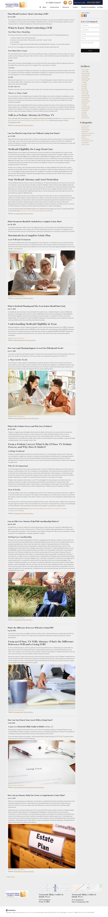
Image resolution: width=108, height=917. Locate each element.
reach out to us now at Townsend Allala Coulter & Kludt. (36, 211)
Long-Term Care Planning (88, 133)
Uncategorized (18, 125)
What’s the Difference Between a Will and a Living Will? (30, 628)
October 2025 (85, 77)
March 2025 (84, 90)
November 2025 (85, 75)
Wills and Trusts (29, 787)
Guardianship (18, 620)
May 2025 (84, 86)
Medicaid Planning (19, 340)
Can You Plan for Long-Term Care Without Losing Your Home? (34, 133)
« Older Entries (10, 877)
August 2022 (85, 110)
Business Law (85, 127)
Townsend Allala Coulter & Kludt (30, 727)
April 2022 (84, 114)
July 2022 (84, 112)
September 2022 (86, 108)
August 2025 (85, 80)
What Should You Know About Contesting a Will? (28, 14)
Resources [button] (66, 7)
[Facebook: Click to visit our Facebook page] (65, 3)
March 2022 (84, 116)
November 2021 (85, 117)
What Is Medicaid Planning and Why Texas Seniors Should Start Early (36, 306)
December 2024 (85, 95)
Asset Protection (19, 787)
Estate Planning (18, 871)
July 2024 (84, 105)
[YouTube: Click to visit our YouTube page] (70, 3)
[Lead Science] (10, 910)
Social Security (85, 139)
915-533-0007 (59, 736)
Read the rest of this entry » (16, 296)
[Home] (40, 7)
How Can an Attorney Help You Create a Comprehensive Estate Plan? (36, 795)
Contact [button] (75, 7)
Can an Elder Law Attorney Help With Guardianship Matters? (33, 521)
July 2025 (84, 82)
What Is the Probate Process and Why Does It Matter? (30, 426)
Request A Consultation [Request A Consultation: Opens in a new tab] (88, 7)
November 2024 (85, 97)
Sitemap (27, 912)
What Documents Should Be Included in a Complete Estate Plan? (35, 221)
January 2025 (85, 93)
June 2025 (84, 84)
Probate (83, 137)
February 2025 (85, 92)
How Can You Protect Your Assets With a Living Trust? (30, 720)
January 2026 (85, 71)
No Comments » (29, 125)
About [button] (44, 7)
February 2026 (85, 69)
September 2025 (86, 79)
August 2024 (85, 103)
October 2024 (85, 99)
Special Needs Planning (21, 418)
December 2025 (85, 73)
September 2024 (86, 101)
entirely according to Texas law (31, 80)
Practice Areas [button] (54, 7)
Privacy (32, 912)
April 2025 (84, 88)
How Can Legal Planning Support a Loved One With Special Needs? (35, 348)
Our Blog (100, 7)
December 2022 (85, 106)
